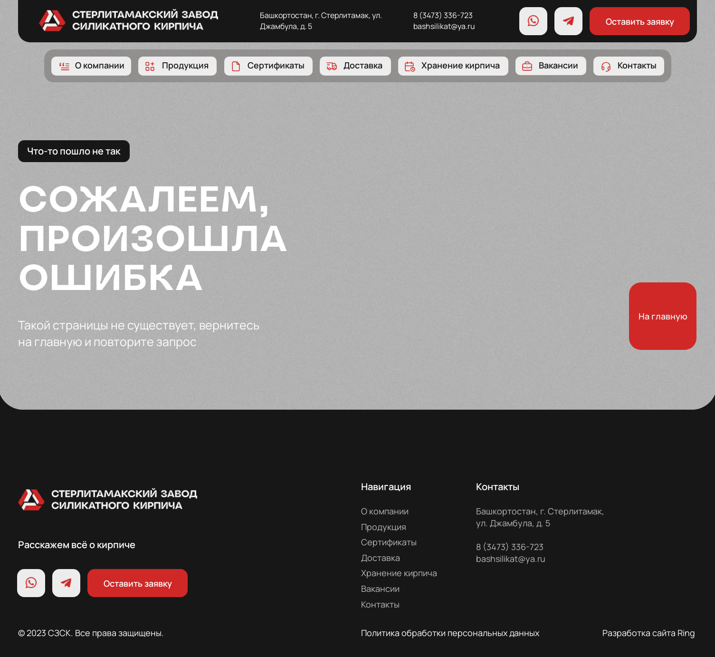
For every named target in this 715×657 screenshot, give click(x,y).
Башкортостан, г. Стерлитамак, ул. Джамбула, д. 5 (540, 517)
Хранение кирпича (399, 573)
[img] (128, 19)
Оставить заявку (640, 21)
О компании (385, 511)
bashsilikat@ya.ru (444, 26)
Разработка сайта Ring (648, 632)
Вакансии (380, 588)
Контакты (380, 604)
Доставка (380, 557)
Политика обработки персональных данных (450, 632)
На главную (663, 316)
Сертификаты (389, 542)
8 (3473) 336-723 (443, 15)
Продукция (383, 526)
